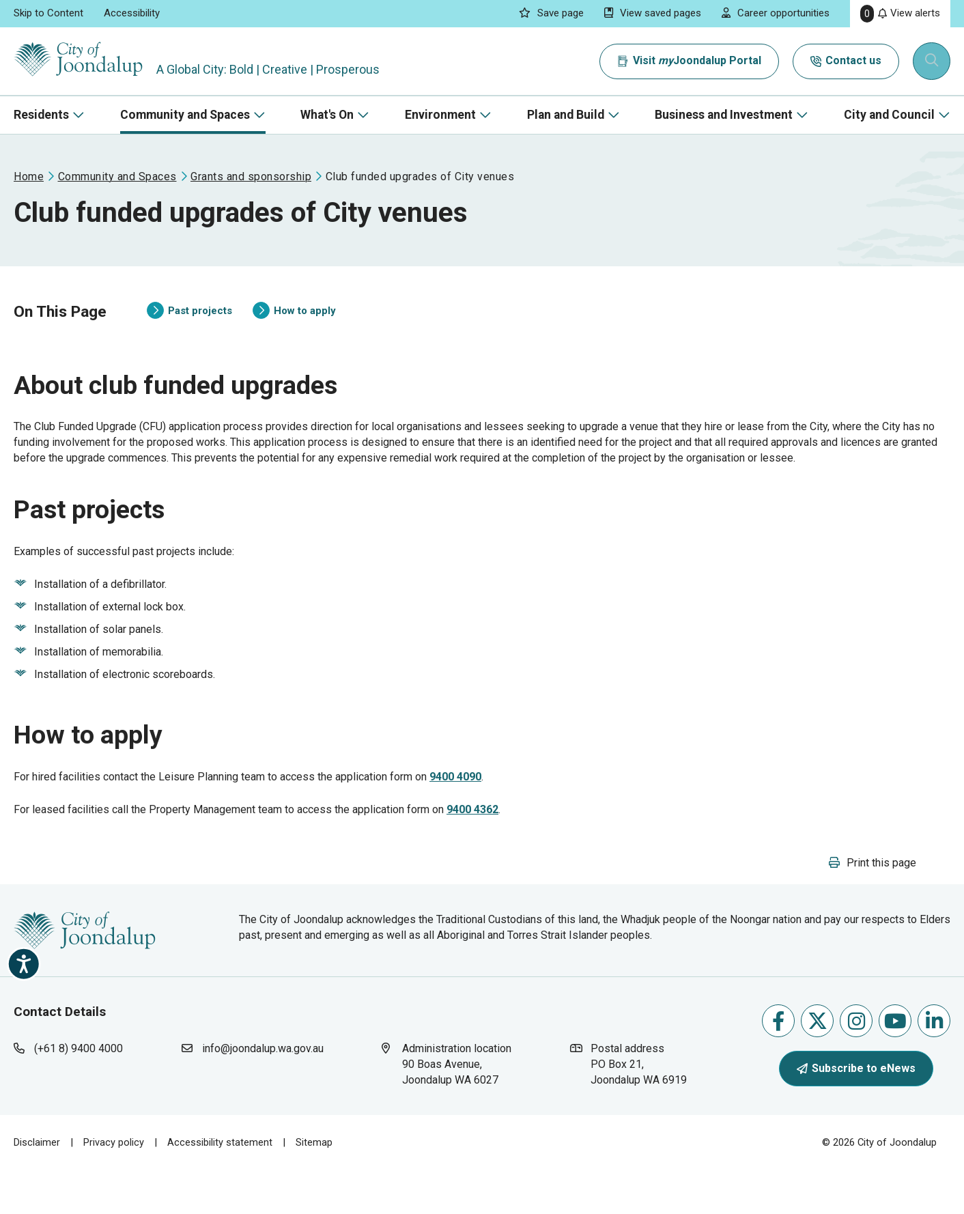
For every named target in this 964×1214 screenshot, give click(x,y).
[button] (872, 906)
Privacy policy (113, 1186)
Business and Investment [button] (724, 115)
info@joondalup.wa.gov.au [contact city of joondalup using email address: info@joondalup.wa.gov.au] (263, 1092)
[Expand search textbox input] (932, 61)
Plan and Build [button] (565, 115)
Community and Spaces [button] (185, 115)
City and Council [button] (889, 115)
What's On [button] (327, 115)
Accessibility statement (219, 1186)
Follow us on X (817, 1065)
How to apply (294, 322)
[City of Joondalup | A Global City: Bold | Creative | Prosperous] (85, 61)
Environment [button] (440, 115)
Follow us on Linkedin (934, 1065)
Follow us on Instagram (856, 1065)
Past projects (189, 322)
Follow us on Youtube (895, 1065)
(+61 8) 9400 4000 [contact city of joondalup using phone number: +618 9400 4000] (78, 1092)
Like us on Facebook (778, 1065)
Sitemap (314, 1186)
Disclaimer (37, 1186)
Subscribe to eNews (856, 1111)
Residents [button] (41, 115)
